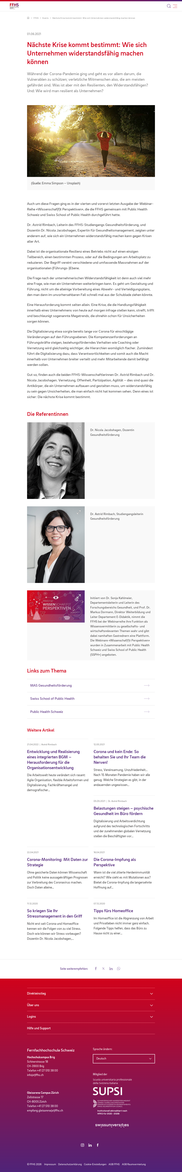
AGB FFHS (114, 1164)
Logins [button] (31, 1016)
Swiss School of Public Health (52, 699)
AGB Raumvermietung (134, 1164)
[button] (95, 969)
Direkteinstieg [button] (36, 993)
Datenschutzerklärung (70, 1164)
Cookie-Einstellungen (95, 1164)
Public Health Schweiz (46, 712)
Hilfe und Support (39, 1028)
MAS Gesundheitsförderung (51, 686)
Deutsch (101, 1058)
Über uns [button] (33, 1005)
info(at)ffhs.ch (35, 1075)
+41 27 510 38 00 (47, 1070)
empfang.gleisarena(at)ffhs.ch (45, 1110)
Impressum (50, 1164)
